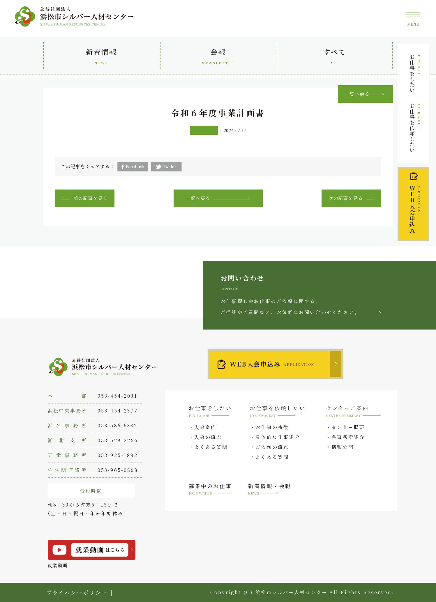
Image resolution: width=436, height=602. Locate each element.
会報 (218, 57)
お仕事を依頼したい (415, 128)
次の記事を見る (346, 198)
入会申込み (414, 209)
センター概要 (348, 427)
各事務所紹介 (348, 437)
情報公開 (342, 447)
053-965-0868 (118, 470)
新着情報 (101, 57)
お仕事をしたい (415, 73)
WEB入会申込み (272, 364)
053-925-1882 (118, 455)
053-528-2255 (118, 440)
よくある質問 (211, 447)
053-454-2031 (117, 395)
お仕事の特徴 (272, 427)
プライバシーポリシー (77, 592)
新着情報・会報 (269, 489)
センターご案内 (353, 411)
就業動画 (91, 554)
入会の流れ (208, 437)
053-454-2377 (118, 410)
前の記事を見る (90, 198)
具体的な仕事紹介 (277, 437)
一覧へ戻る (198, 198)
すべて (335, 57)
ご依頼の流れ (272, 447)
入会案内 (205, 427)
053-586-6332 (117, 425)
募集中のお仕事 (210, 489)
